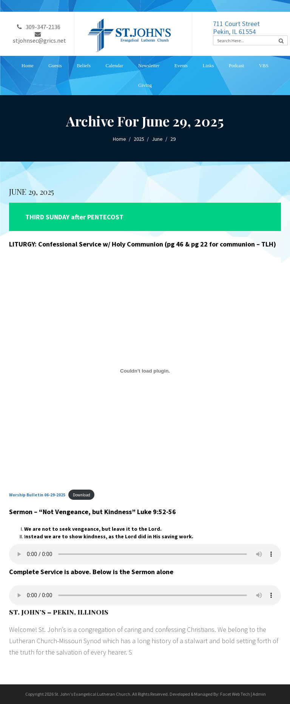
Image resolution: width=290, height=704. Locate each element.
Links (208, 65)
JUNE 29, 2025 (31, 191)
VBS (263, 65)
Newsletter (148, 65)
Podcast (236, 65)
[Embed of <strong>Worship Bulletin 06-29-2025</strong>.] (145, 370)
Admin (259, 694)
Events (181, 65)
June (157, 139)
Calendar (114, 65)
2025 (139, 139)
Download (81, 495)
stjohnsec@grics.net (39, 37)
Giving (145, 85)
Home (28, 65)
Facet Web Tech (235, 694)
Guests (55, 65)
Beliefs (84, 65)
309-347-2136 (38, 27)
